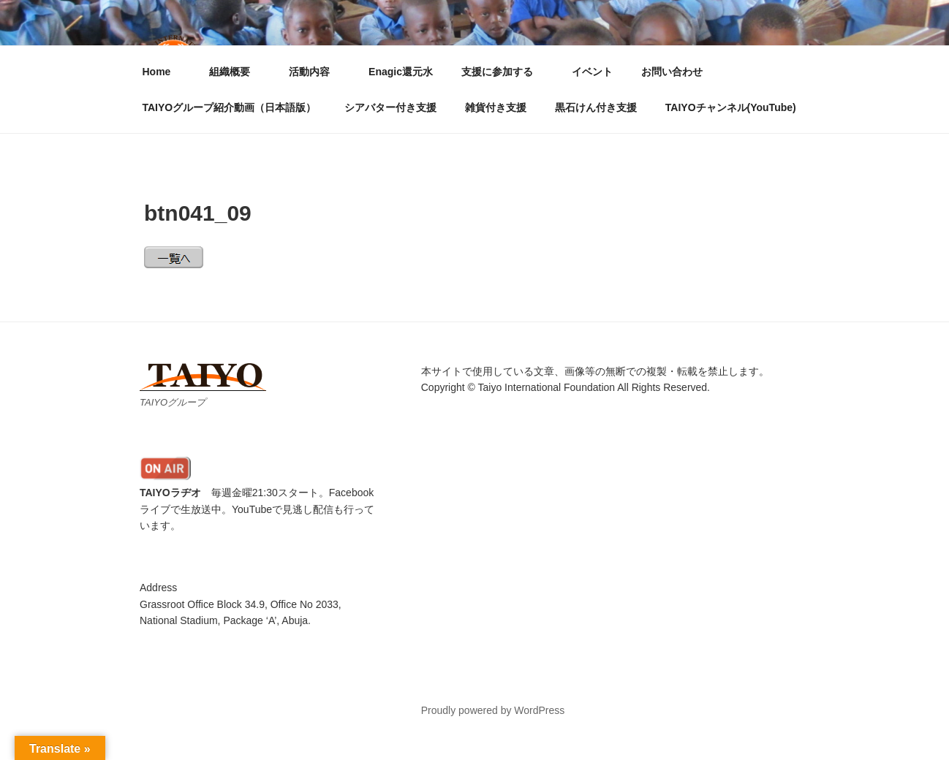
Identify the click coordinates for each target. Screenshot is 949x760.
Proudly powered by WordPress (493, 710)
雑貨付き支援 (495, 107)
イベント (592, 71)
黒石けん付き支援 (596, 107)
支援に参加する (504, 71)
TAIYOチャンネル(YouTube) (730, 107)
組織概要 (236, 71)
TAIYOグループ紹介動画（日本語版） (230, 107)
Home (164, 71)
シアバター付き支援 (390, 107)
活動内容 (316, 71)
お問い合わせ (672, 71)
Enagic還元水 (400, 71)
